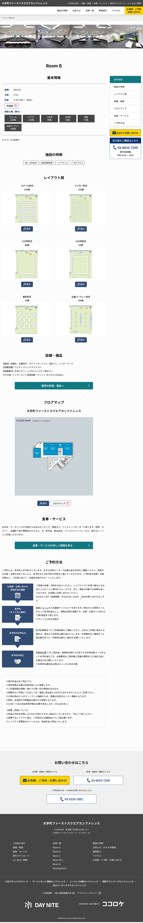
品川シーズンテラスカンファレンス (69, 886)
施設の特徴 (119, 86)
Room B (56, 852)
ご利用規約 (47, 893)
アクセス (97, 856)
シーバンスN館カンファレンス (84, 882)
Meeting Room (60, 869)
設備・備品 (119, 101)
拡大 (28, 229)
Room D (57, 864)
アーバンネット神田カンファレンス (48, 882)
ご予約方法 (119, 122)
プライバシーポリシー (87, 893)
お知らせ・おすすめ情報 (104, 848)
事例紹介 (102, 10)
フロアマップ (59, 503)
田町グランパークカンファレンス (117, 882)
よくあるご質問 (134, 3)
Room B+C (58, 860)
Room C (56, 856)
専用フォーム (42, 608)
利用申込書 (41, 653)
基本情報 (118, 79)
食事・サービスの (52, 546)
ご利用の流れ (74, 3)
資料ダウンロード (118, 3)
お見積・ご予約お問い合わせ (134, 10)
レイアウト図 (120, 94)
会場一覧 (57, 843)
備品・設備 (87, 3)
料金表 (10, 105)
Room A (56, 848)
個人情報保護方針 (63, 893)
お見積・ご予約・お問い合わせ (107, 860)
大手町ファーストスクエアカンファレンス (26, 3)
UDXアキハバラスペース (16, 882)
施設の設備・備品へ (52, 386)
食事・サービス (101, 3)
